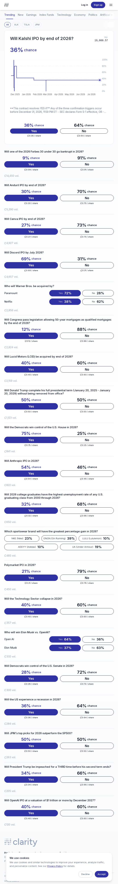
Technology (64, 14)
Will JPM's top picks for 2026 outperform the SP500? (38, 733)
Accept (102, 874)
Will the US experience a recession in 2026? (32, 699)
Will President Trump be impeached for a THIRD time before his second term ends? (57, 766)
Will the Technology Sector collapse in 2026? (33, 598)
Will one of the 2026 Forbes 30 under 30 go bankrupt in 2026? (44, 151)
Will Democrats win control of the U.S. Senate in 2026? (39, 666)
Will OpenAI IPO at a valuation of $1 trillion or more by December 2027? (49, 800)
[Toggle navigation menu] (111, 5)
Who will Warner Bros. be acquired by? (29, 286)
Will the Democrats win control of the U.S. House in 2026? (41, 427)
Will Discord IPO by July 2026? (24, 252)
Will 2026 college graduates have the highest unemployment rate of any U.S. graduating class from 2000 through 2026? (53, 496)
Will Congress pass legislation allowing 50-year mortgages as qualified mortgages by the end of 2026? (57, 321)
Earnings (31, 14)
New (20, 14)
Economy (80, 14)
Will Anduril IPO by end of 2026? (25, 185)
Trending (9, 14)
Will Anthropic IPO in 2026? (21, 461)
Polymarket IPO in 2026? (20, 565)
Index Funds (46, 14)
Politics (92, 14)
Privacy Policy (55, 866)
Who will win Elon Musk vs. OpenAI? (27, 632)
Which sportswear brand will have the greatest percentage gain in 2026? (51, 531)
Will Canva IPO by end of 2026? (24, 219)
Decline (85, 874)
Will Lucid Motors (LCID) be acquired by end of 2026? (38, 356)
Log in (84, 4)
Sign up (98, 4)
